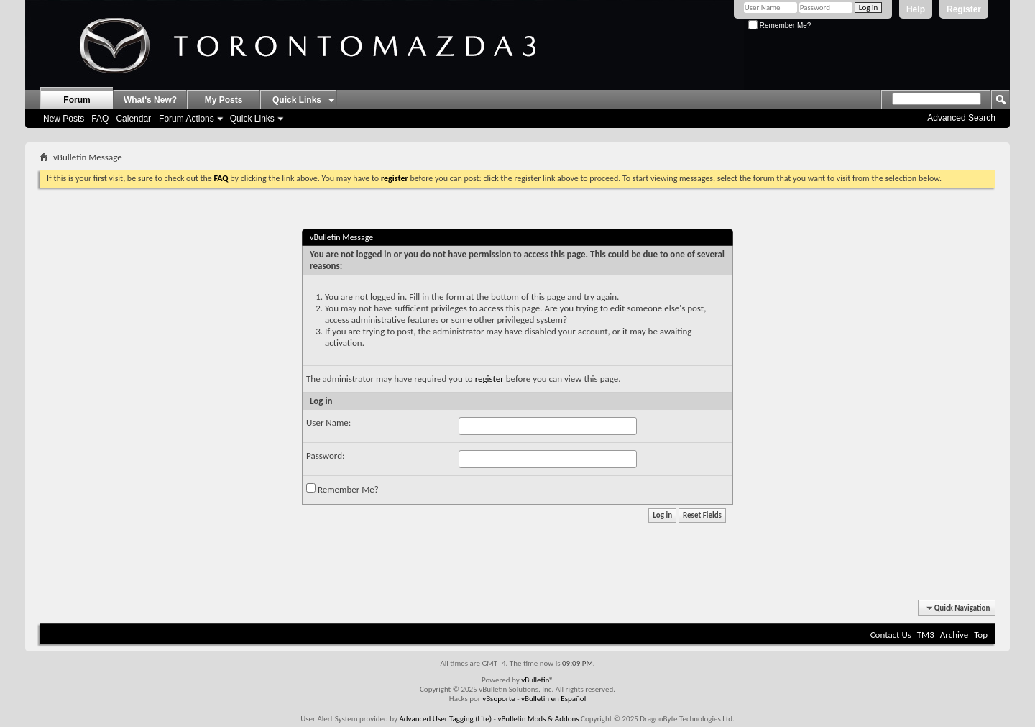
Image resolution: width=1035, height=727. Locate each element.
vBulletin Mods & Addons (538, 718)
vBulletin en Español (553, 698)
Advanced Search (961, 118)
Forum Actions (186, 119)
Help (915, 9)
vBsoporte (498, 698)
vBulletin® (537, 680)
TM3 (925, 634)
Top (981, 634)
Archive (954, 634)
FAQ (100, 119)
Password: (325, 455)
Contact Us (890, 634)
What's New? (150, 100)
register (489, 378)
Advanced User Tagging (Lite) (445, 718)
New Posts (63, 119)
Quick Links (252, 119)
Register (964, 9)
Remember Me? (779, 25)
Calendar (133, 119)
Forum (76, 100)
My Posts (224, 100)
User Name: (328, 422)
